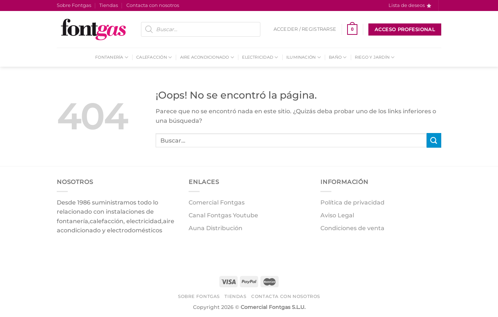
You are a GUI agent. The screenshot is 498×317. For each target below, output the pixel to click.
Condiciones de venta (352, 228)
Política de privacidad (352, 202)
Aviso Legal (337, 215)
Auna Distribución (215, 228)
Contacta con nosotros (152, 5)
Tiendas (108, 5)
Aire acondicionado (207, 57)
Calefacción (154, 57)
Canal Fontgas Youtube (223, 215)
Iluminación (303, 57)
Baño (337, 57)
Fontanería (111, 57)
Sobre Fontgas (74, 5)
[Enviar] (434, 140)
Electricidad (260, 57)
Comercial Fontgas (217, 202)
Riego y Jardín (375, 57)
